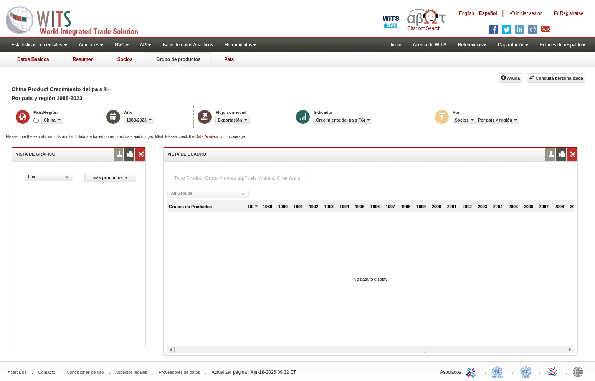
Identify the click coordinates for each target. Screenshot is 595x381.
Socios (124, 59)
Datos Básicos (33, 59)
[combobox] (49, 177)
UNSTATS (526, 371)
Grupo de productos (178, 59)
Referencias (472, 45)
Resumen (83, 59)
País (229, 59)
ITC (472, 371)
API (145, 45)
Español (488, 13)
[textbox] (241, 178)
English (466, 13)
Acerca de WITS (429, 45)
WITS (77, 19)
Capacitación (513, 45)
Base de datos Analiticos (188, 45)
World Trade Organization (552, 371)
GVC (122, 45)
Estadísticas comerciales (39, 45)
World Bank (579, 371)
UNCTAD (499, 371)
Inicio (395, 45)
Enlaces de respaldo (562, 45)
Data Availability (209, 137)
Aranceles (91, 45)
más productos (110, 177)
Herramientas (240, 45)
